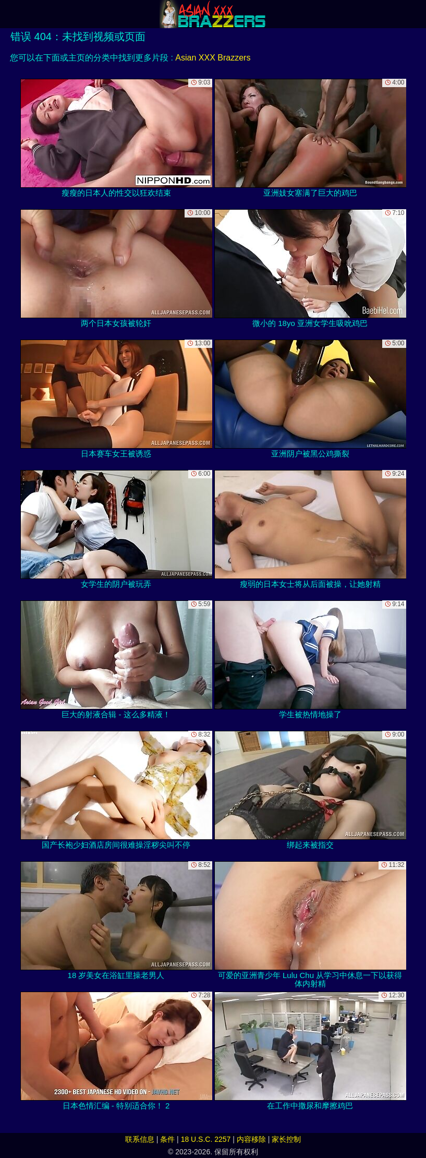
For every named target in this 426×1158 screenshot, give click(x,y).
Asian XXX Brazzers (212, 57)
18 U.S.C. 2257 (206, 1139)
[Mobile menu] (9, 14)
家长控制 (286, 1139)
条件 (167, 1139)
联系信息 (139, 1139)
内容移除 (251, 1139)
